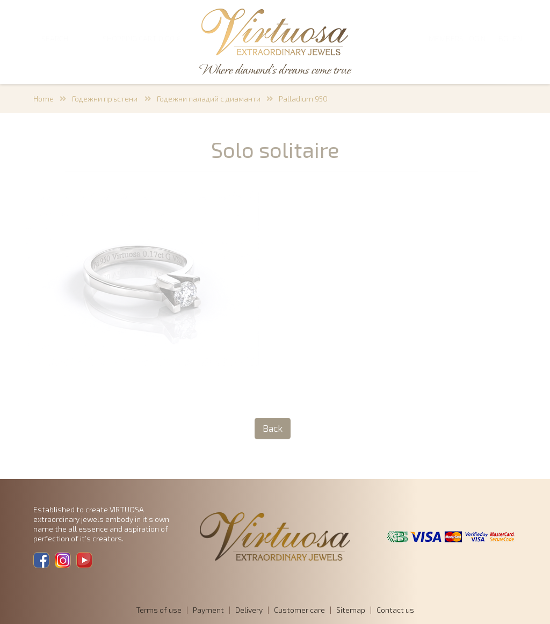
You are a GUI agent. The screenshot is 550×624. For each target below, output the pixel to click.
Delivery (249, 609)
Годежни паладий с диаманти (208, 98)
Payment (208, 609)
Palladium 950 (303, 98)
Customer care (299, 609)
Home (43, 98)
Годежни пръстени (105, 98)
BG (503, 38)
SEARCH (54, 38)
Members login (457, 38)
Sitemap (350, 609)
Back (273, 428)
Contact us (395, 609)
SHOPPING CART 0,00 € (142, 38)
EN (517, 38)
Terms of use (159, 609)
